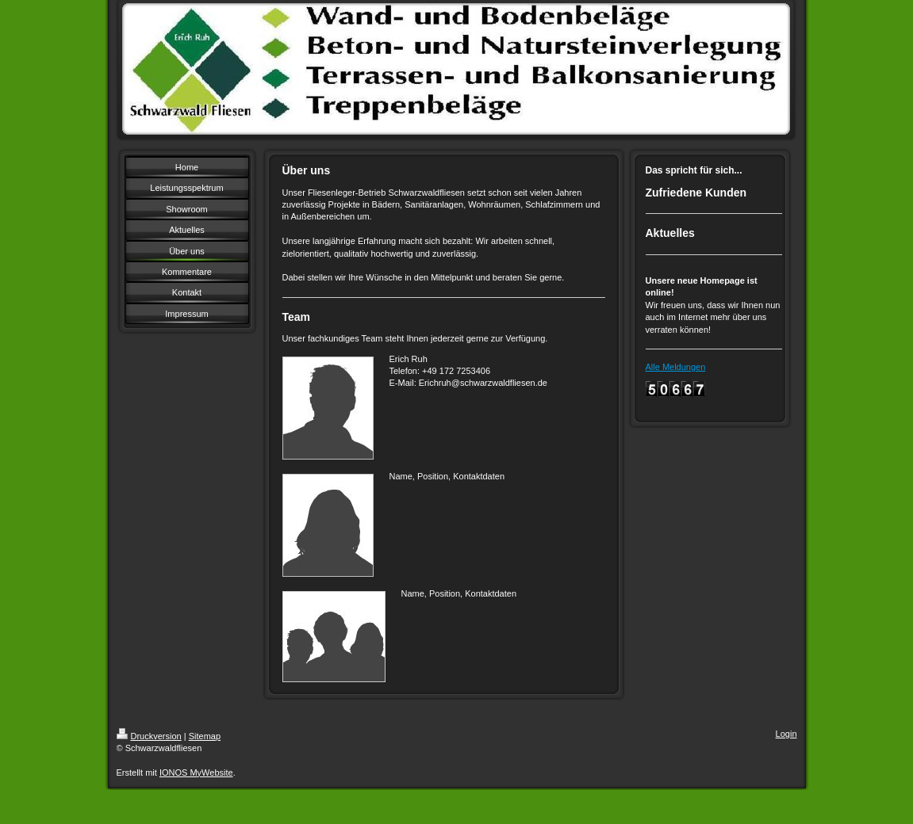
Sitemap (205, 736)
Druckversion (149, 736)
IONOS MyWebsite (196, 772)
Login (786, 733)
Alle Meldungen (676, 367)
